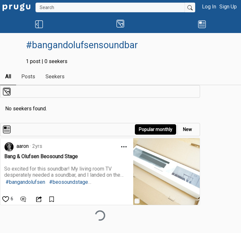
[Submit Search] (190, 7)
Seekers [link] (55, 76)
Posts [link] (28, 76)
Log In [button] (209, 7)
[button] (39, 24)
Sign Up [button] (228, 7)
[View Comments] (24, 199)
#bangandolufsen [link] (25, 182)
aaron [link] (22, 146)
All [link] (8, 76)
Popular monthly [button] (155, 129)
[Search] (110, 7)
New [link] (187, 129)
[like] (8, 199)
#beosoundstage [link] (68, 182)
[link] (16, 7)
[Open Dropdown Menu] (123, 146)
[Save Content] (52, 199)
